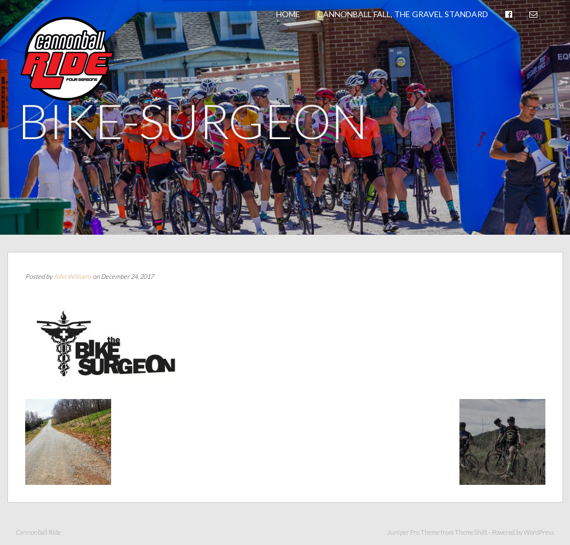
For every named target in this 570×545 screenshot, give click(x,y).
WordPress (539, 532)
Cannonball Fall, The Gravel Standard (402, 14)
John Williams (72, 276)
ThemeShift (471, 532)
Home (288, 14)
